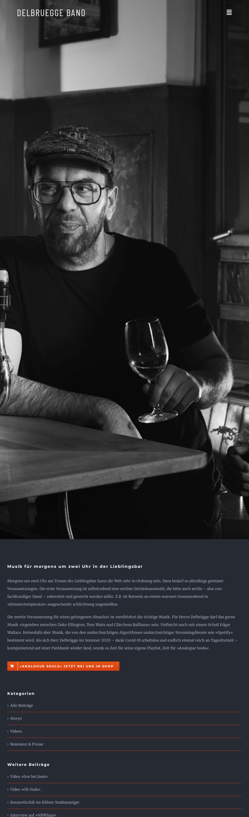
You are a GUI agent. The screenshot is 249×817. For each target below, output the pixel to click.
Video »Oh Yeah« (25, 789)
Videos (16, 731)
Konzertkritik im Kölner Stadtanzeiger (45, 802)
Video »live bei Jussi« (29, 776)
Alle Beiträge (21, 705)
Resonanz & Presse (26, 744)
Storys (16, 718)
